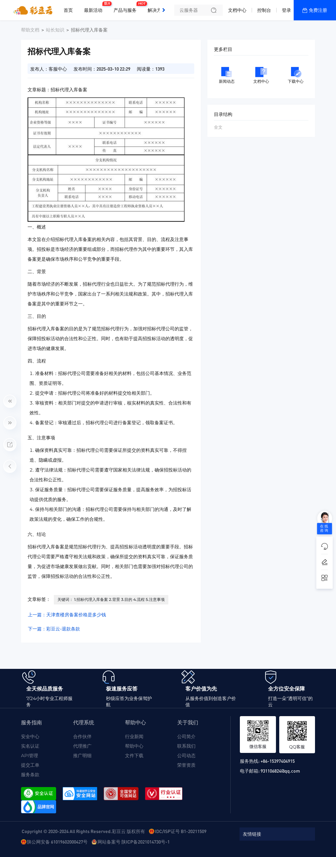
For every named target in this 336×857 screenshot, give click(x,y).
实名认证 (30, 746)
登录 (286, 10)
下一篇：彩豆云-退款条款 (54, 629)
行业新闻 (134, 736)
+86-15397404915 (278, 761)
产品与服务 (127, 7)
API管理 (29, 755)
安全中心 (30, 736)
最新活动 (95, 7)
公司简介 (186, 736)
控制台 (264, 10)
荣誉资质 (186, 765)
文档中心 (237, 10)
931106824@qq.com (280, 771)
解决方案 (157, 10)
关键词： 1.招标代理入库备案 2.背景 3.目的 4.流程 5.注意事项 (111, 599)
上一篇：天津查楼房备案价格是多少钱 (67, 615)
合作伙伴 (82, 736)
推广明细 (82, 755)
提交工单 (30, 765)
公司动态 (186, 755)
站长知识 (55, 30)
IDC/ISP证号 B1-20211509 (180, 831)
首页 (68, 10)
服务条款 (30, 775)
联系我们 (186, 746)
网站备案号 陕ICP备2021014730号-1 (133, 842)
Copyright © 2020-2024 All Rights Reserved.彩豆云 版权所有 (83, 831)
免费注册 (318, 10)
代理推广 (82, 746)
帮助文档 (30, 30)
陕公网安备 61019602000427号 (57, 842)
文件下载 (134, 755)
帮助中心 (134, 746)
